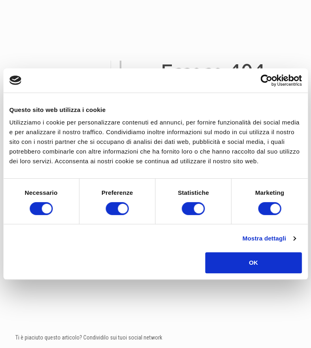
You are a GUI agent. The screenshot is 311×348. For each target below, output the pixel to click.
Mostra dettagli (264, 238)
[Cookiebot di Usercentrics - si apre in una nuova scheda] (266, 80)
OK (253, 262)
